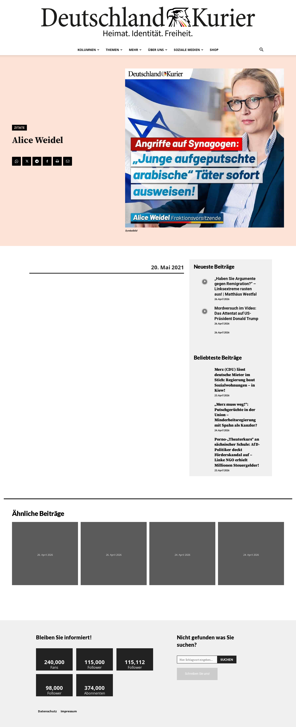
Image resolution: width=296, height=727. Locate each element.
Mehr (135, 50)
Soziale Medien (188, 50)
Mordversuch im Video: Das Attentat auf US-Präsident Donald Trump (236, 313)
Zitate (19, 128)
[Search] (226, 659)
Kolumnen (88, 50)
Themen (114, 50)
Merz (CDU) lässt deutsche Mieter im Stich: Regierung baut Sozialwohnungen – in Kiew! (234, 380)
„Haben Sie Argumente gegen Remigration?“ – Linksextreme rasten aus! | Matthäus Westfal (235, 286)
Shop (214, 50)
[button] (261, 50)
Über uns (157, 50)
